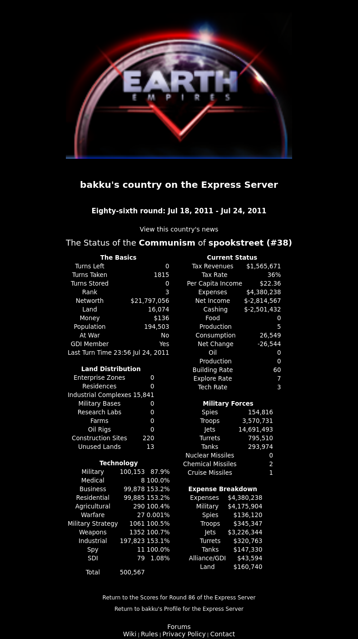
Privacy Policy (184, 634)
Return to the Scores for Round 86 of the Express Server (179, 597)
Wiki (129, 634)
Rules (149, 634)
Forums (179, 626)
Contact (222, 634)
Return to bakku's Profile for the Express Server (179, 609)
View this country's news (178, 229)
